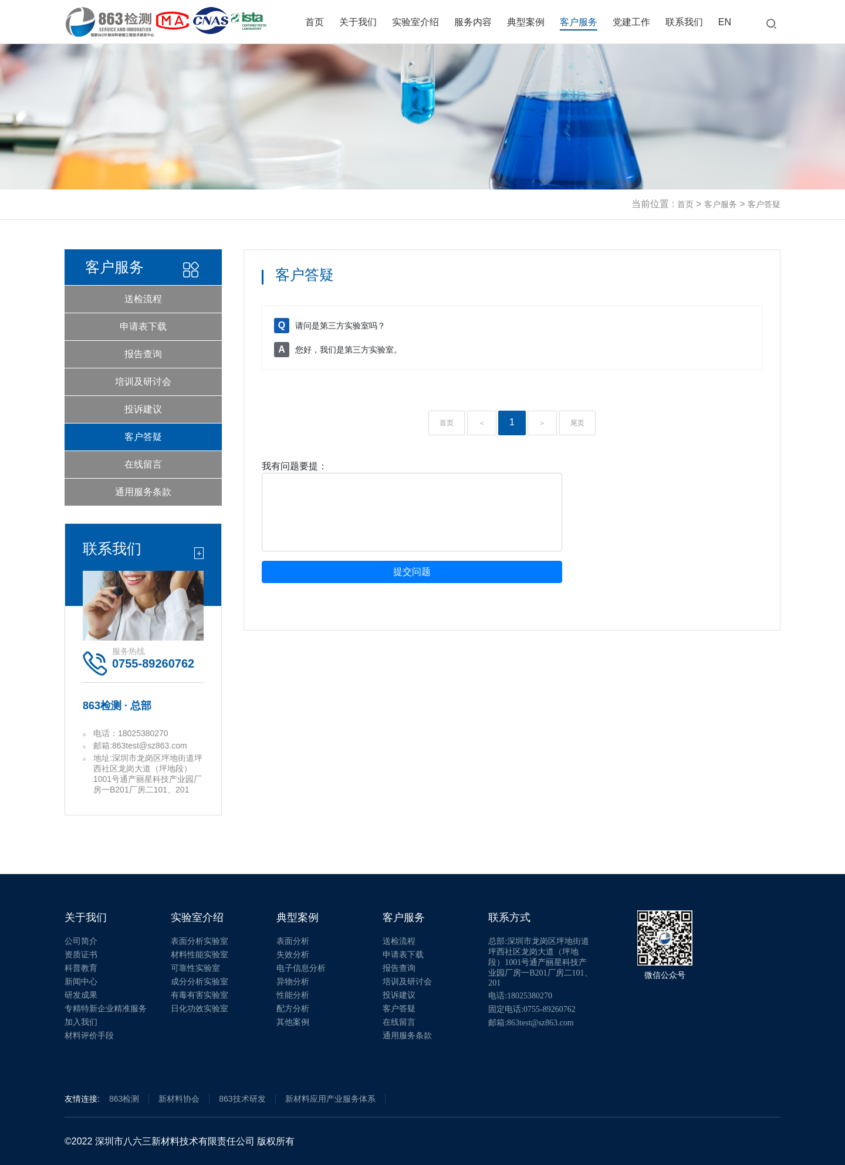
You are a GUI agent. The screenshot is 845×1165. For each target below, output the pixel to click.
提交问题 (412, 572)
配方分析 (292, 1008)
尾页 (577, 423)
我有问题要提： (294, 466)
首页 (314, 22)
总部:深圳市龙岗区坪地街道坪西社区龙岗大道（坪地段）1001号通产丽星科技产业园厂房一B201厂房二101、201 (540, 962)
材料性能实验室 (199, 954)
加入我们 (81, 1022)
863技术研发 (242, 1098)
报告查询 (143, 354)
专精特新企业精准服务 (106, 1008)
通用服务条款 (143, 492)
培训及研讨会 (143, 382)
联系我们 (684, 22)
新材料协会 (179, 1098)
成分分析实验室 (199, 981)
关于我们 (358, 22)
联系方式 (509, 917)
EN (724, 22)
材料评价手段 (89, 1035)
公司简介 (81, 941)
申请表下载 (143, 326)
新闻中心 (81, 981)
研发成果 (81, 995)
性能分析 (292, 995)
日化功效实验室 (199, 1008)
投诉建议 (143, 409)
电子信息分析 (301, 968)
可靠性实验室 (195, 968)
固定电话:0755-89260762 (532, 1009)
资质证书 (81, 954)
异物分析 (292, 981)
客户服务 (578, 22)
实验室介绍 (415, 22)
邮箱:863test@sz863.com (531, 1022)
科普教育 (81, 968)
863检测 (124, 1098)
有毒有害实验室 (199, 995)
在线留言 (143, 464)
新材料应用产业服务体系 (330, 1098)
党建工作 (631, 22)
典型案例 (526, 22)
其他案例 (292, 1022)
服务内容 (473, 22)
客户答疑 (764, 204)
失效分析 (292, 954)
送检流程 (143, 299)
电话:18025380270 (520, 995)
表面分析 (292, 941)
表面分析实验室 (199, 941)
